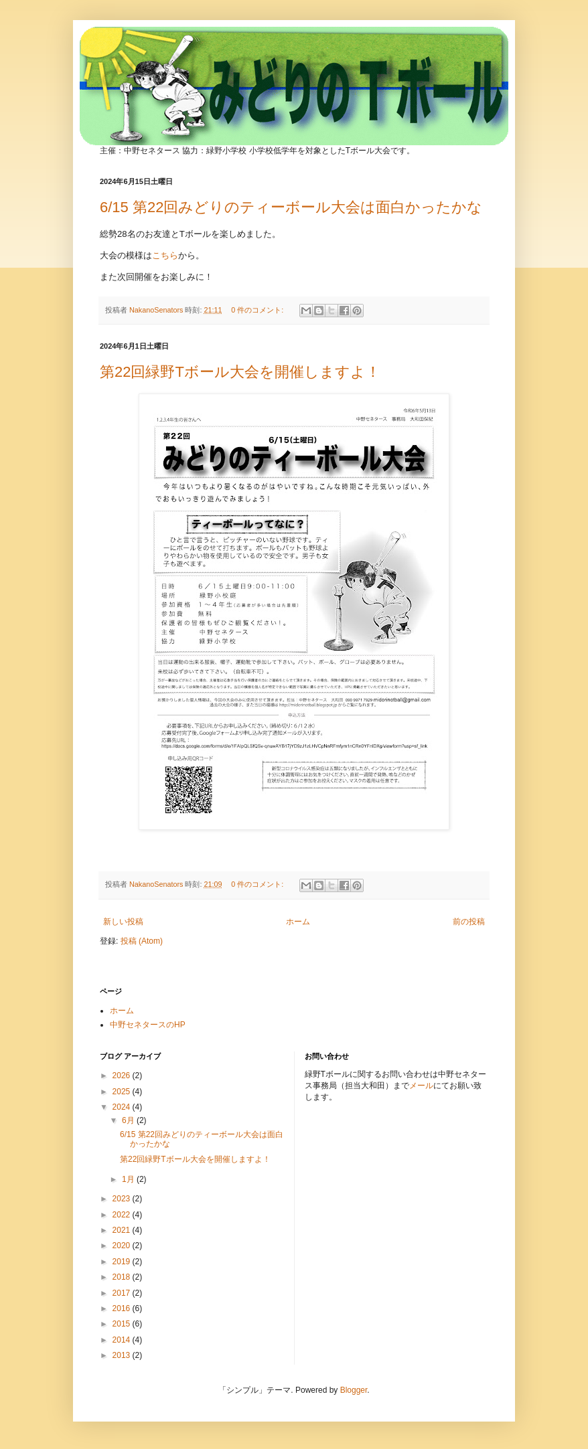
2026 (123, 1075)
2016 (123, 1308)
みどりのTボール (255, 68)
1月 (129, 1179)
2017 (123, 1293)
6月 (129, 1120)
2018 (123, 1277)
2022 (123, 1214)
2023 (123, 1198)
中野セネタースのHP (148, 1024)
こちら (165, 255)
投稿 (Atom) (142, 941)
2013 (123, 1355)
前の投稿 (469, 921)
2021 (123, 1230)
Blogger (354, 1390)
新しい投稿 (123, 921)
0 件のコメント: (258, 310)
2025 (123, 1091)
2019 (123, 1261)
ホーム (298, 921)
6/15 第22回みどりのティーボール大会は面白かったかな (291, 207)
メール (421, 1085)
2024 (123, 1107)
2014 (123, 1340)
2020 (123, 1245)
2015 (123, 1324)
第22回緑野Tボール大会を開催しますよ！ (240, 371)
